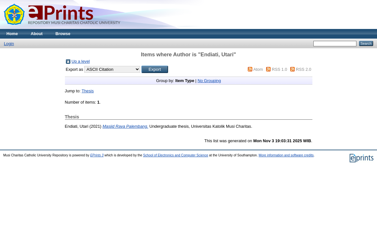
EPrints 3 (97, 155)
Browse (63, 33)
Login (9, 43)
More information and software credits (286, 155)
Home (12, 33)
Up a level (81, 61)
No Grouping (209, 80)
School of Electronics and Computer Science (175, 155)
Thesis (88, 90)
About (37, 33)
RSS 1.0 (279, 69)
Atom (258, 69)
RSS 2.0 (303, 69)
